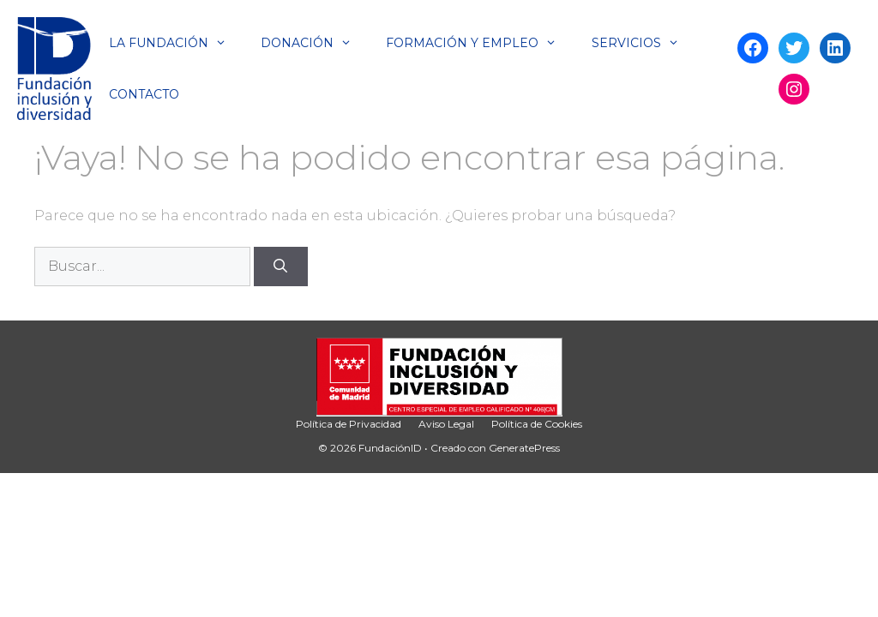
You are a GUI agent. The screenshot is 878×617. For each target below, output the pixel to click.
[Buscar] (281, 266)
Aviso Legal (446, 423)
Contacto (144, 94)
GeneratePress (524, 447)
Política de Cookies (536, 423)
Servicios (644, 43)
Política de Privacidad (348, 423)
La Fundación (176, 43)
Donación (315, 43)
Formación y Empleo (480, 43)
